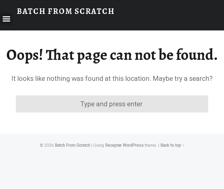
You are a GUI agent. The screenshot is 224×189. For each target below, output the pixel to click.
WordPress (133, 145)
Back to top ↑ (172, 145)
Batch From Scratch (72, 145)
